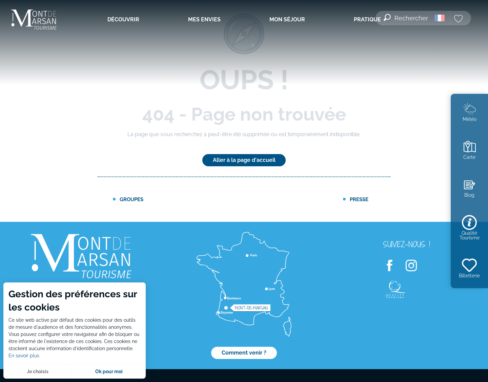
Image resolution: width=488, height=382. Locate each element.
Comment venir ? (244, 352)
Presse (359, 199)
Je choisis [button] (37, 371)
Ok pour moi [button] (109, 371)
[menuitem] (39, 20)
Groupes (131, 199)
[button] (406, 18)
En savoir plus (23, 355)
